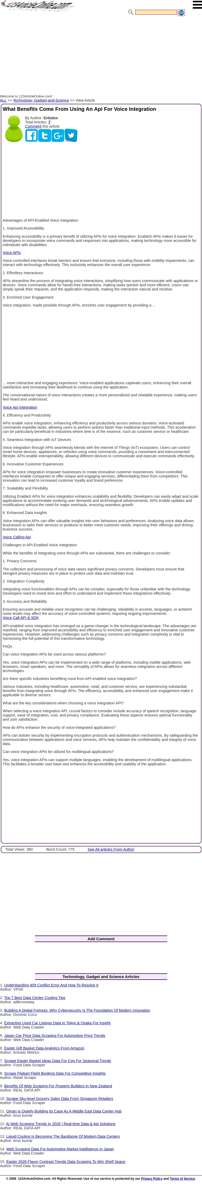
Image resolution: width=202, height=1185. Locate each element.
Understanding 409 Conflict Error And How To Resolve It (51, 985)
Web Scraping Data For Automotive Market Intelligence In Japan (60, 1149)
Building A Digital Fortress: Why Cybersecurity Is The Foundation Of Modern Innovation (77, 1010)
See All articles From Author (111, 849)
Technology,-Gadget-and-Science (41, 100)
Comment (33, 126)
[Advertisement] (101, 56)
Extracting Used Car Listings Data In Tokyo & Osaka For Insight (57, 1023)
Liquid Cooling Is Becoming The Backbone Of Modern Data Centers (63, 1136)
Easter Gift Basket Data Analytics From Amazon (44, 1048)
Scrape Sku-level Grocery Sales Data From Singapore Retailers (59, 1098)
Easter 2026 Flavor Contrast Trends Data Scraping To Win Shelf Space (65, 1162)
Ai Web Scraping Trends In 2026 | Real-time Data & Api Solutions (60, 1124)
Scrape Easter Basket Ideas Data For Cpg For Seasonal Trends (57, 1061)
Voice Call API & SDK (21, 618)
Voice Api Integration (20, 407)
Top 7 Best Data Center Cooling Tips (34, 998)
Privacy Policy (151, 1179)
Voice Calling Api (17, 537)
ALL (3, 100)
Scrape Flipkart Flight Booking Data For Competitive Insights (55, 1073)
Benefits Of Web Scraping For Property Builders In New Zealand (58, 1086)
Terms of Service (182, 1179)
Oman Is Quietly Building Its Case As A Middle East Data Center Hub (64, 1111)
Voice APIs (12, 253)
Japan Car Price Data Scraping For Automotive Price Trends (54, 1035)
